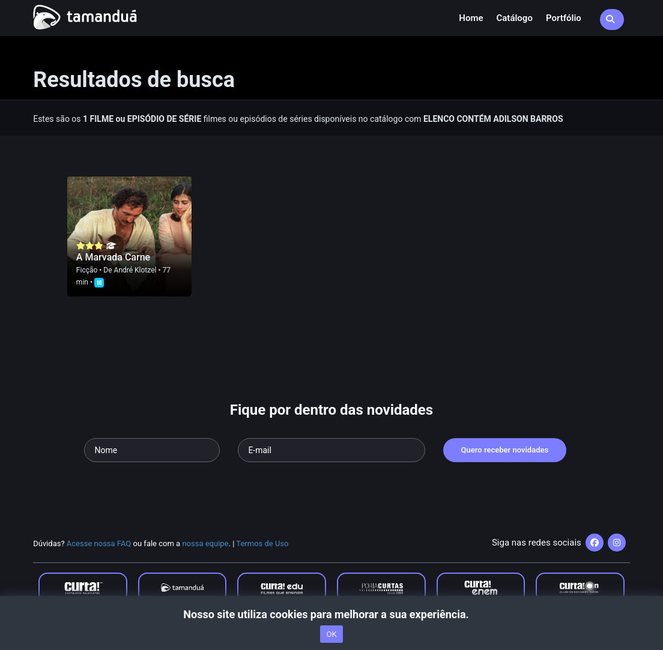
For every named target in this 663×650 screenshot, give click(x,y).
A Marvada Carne (113, 257)
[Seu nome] (152, 450)
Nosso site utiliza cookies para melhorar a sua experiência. (331, 614)
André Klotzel (135, 270)
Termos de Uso (262, 543)
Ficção (86, 270)
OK (331, 634)
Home (471, 18)
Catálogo (515, 18)
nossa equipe (205, 543)
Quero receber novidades (505, 449)
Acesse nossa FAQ (99, 543)
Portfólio (563, 18)
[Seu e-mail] (331, 450)
